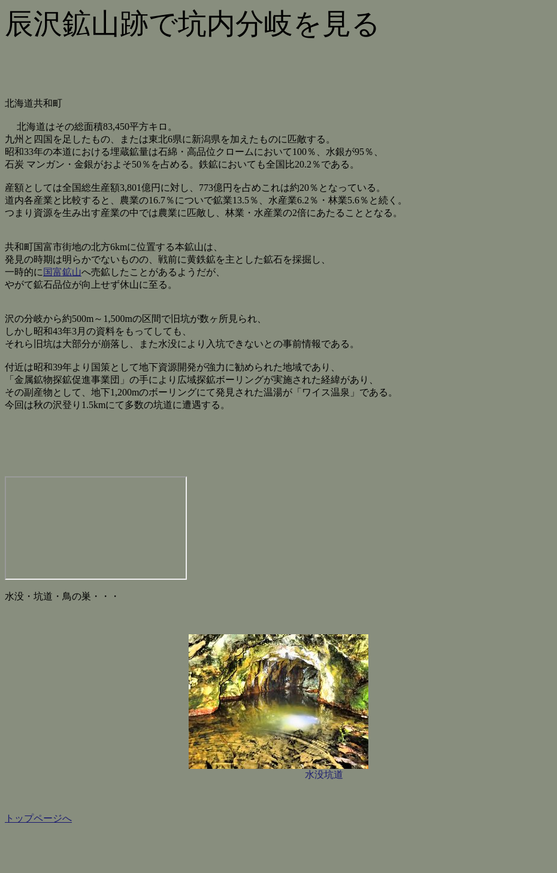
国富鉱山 (62, 272)
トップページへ (38, 818)
